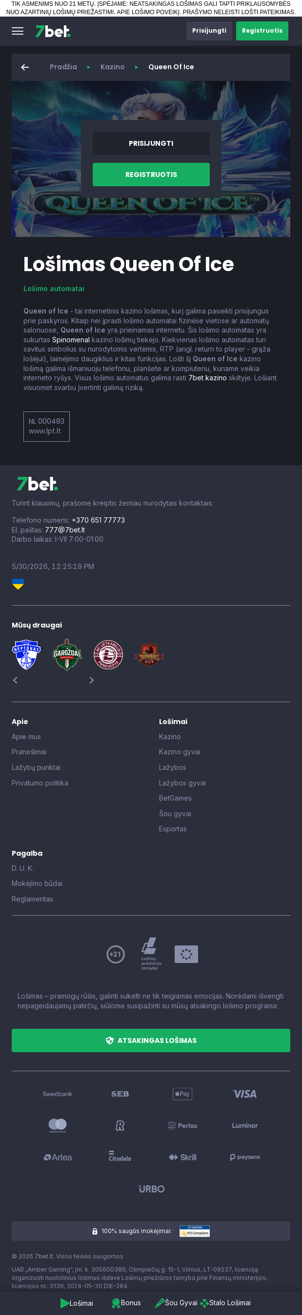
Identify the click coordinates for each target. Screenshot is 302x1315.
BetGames (175, 798)
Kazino (113, 67)
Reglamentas (32, 899)
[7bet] (53, 31)
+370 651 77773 (98, 520)
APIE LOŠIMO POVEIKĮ (148, 12)
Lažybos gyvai (182, 783)
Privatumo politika (40, 783)
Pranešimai (29, 751)
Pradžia (63, 67)
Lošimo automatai (53, 288)
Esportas (173, 828)
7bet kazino (207, 377)
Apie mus (26, 736)
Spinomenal (71, 339)
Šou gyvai (175, 813)
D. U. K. (23, 868)
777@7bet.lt (65, 530)
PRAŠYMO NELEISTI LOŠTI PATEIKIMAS (238, 12)
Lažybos (172, 767)
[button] (17, 31)
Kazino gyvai (180, 751)
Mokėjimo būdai (37, 883)
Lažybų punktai (36, 767)
